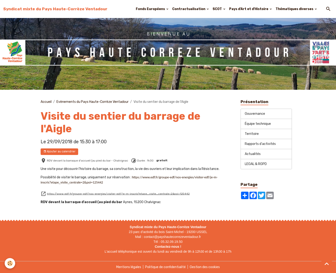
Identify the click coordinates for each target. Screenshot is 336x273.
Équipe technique (258, 124)
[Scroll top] (326, 263)
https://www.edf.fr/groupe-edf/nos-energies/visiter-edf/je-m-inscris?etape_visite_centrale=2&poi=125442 (118, 193)
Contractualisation (189, 9)
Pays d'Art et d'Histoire (249, 9)
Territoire (252, 134)
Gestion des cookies (205, 267)
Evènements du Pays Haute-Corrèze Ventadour (92, 102)
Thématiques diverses (295, 9)
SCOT (218, 9)
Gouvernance (255, 114)
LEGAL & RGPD (256, 164)
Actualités (253, 154)
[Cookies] (10, 263)
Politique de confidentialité (165, 267)
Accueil (46, 102)
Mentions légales (128, 267)
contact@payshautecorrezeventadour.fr (172, 237)
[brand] (55, 9)
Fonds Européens (151, 9)
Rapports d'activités (260, 144)
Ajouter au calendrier (59, 151)
